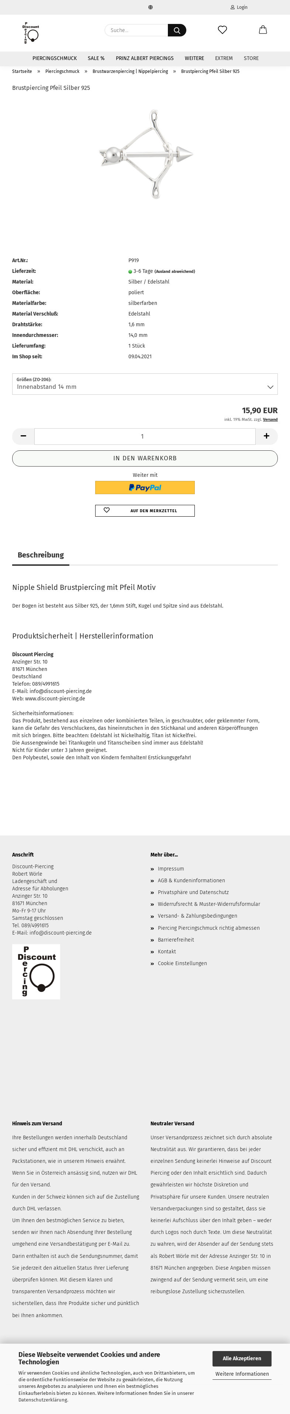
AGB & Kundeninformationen (191, 880)
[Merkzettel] (222, 30)
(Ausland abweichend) (175, 271)
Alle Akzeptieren (242, 1358)
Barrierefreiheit (176, 940)
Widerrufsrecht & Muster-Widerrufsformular (209, 904)
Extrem (224, 58)
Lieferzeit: (24, 271)
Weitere (194, 58)
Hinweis (95, 1161)
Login (239, 7)
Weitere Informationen (242, 1374)
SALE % (96, 58)
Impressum (171, 869)
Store (251, 58)
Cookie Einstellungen (182, 963)
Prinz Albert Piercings (145, 58)
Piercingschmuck (54, 58)
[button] (263, 30)
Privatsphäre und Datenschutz (193, 892)
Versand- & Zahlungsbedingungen (197, 916)
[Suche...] (177, 30)
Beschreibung (41, 555)
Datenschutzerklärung (42, 1400)
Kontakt (167, 952)
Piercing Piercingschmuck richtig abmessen (209, 928)
